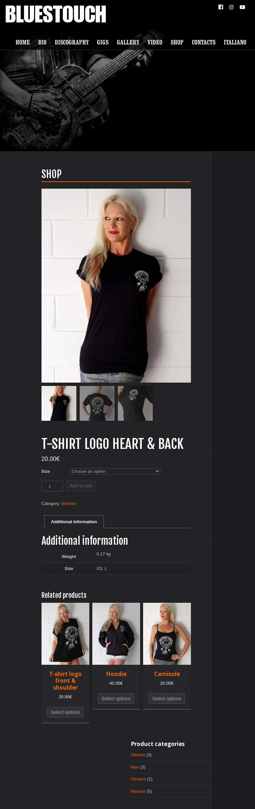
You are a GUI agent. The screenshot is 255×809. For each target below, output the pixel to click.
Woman (34, 506)
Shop (177, 42)
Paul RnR (165, 797)
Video (154, 42)
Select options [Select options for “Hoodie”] (79, 705)
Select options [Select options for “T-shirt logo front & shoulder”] (28, 719)
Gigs (103, 42)
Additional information (39, 526)
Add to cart (46, 487)
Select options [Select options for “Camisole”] (130, 705)
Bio (42, 42)
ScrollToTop (127, 766)
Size (9, 472)
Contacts (203, 42)
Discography (72, 42)
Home (23, 42)
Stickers (175, 208)
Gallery (128, 42)
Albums (175, 183)
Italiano (235, 42)
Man (171, 195)
